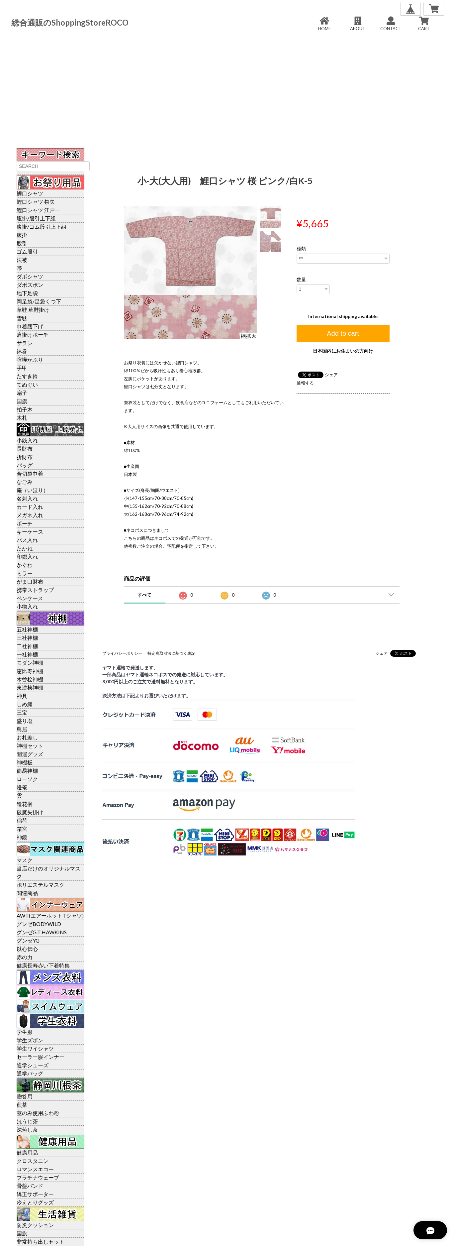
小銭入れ (27, 440)
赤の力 (25, 957)
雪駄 (22, 318)
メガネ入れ (30, 515)
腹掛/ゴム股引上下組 (41, 226)
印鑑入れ (27, 556)
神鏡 (22, 837)
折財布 (25, 457)
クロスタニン (32, 1161)
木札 (22, 417)
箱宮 (22, 829)
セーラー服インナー (40, 1057)
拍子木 (25, 409)
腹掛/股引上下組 (36, 218)
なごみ (25, 482)
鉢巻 (22, 351)
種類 (301, 248)
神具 (22, 696)
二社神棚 (27, 646)
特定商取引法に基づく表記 (171, 653)
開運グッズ (30, 754)
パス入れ (27, 540)
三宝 (22, 712)
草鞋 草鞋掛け (33, 309)
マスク (25, 860)
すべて (144, 595)
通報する (305, 383)
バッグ (25, 465)
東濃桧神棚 (30, 687)
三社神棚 (27, 637)
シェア (331, 374)
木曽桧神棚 (30, 679)
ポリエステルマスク (40, 884)
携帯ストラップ (35, 590)
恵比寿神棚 (30, 671)
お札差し (27, 737)
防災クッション (35, 1225)
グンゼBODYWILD (39, 924)
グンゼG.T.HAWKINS (42, 932)
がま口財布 (30, 581)
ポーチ (25, 523)
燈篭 (22, 787)
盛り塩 (25, 721)
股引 (22, 243)
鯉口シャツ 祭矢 (36, 201)
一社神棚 (27, 654)
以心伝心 (27, 949)
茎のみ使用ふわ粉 (38, 1113)
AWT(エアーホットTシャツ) (50, 915)
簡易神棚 (27, 770)
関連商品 (27, 893)
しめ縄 (25, 704)
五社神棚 (27, 629)
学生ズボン (30, 1040)
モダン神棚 (30, 662)
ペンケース (30, 598)
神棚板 (25, 762)
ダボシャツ (30, 276)
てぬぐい (27, 384)
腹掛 (22, 235)
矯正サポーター (35, 1194)
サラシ (25, 343)
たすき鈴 (27, 376)
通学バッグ (30, 1073)
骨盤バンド (30, 1186)
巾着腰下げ (30, 326)
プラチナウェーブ (38, 1177)
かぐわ (25, 565)
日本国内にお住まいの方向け (343, 351)
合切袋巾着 (30, 473)
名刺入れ (27, 498)
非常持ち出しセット (40, 1241)
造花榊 (25, 804)
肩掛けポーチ (32, 334)
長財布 (25, 448)
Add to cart (343, 333)
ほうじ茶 (27, 1121)
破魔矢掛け (30, 812)
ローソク (27, 779)
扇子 (22, 393)
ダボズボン (30, 285)
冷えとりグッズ (35, 1202)
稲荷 (22, 820)
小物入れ (27, 606)
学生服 (25, 1032)
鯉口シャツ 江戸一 (38, 210)
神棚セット (30, 745)
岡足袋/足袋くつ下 (39, 301)
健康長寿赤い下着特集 (43, 965)
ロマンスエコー (35, 1169)
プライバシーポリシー (122, 653)
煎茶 (22, 1104)
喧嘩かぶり (30, 359)
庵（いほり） (32, 490)
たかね (25, 548)
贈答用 (25, 1096)
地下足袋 (27, 293)
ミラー (25, 573)
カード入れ (30, 507)
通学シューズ (32, 1065)
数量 (301, 279)
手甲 (22, 368)
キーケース (30, 531)
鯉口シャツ (30, 193)
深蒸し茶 (27, 1129)
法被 (22, 260)
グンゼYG (28, 940)
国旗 (22, 401)
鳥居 (22, 729)
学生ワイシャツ (35, 1048)
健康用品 (27, 1152)
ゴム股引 (27, 251)
